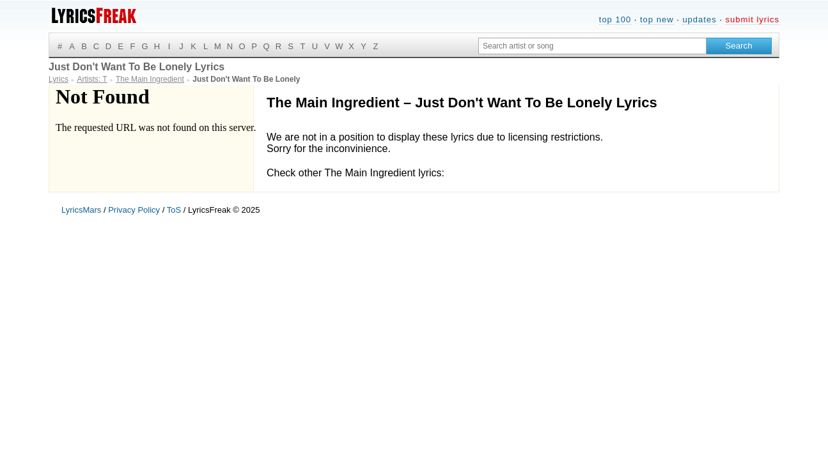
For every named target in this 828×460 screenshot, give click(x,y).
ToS (174, 210)
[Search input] (592, 46)
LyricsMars (81, 210)
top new (657, 19)
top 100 (615, 19)
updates (699, 19)
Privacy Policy (134, 210)
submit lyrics (752, 19)
